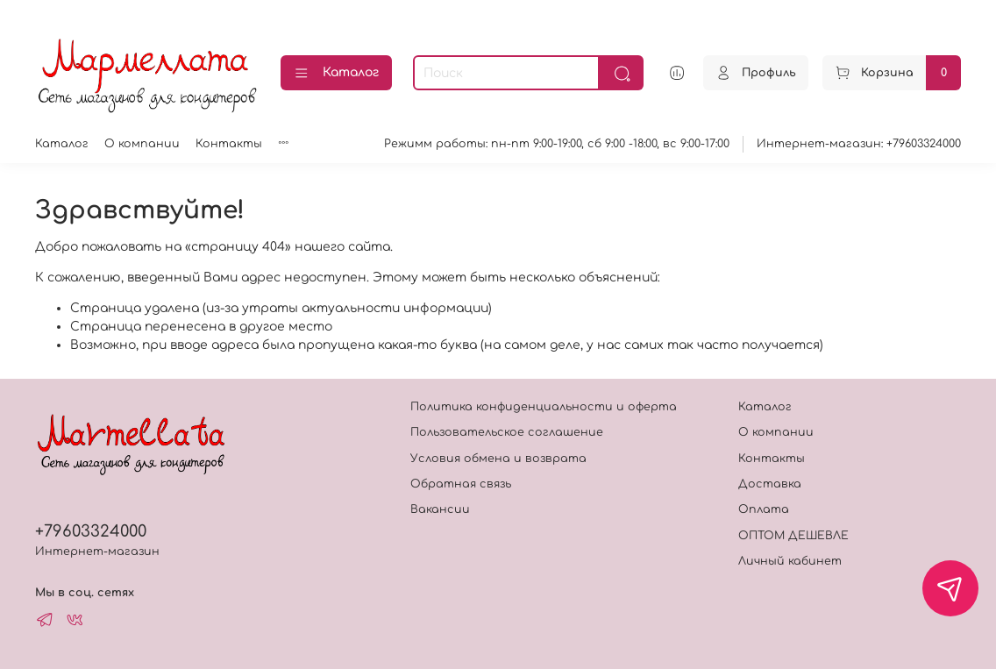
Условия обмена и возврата (498, 458)
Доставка (769, 484)
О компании (142, 144)
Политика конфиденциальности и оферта (543, 407)
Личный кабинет (790, 561)
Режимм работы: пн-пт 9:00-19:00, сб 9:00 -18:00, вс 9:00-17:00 (556, 144)
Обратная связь (460, 484)
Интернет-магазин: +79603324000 (859, 144)
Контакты (229, 144)
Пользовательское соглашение (506, 432)
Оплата (763, 509)
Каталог (336, 74)
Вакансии (440, 509)
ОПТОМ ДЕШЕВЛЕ (793, 536)
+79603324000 (90, 531)
